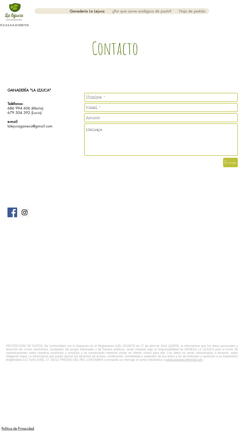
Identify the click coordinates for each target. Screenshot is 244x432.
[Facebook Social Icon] (12, 212)
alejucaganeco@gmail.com (185, 360)
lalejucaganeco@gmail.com (30, 126)
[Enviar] (230, 162)
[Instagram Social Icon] (24, 212)
